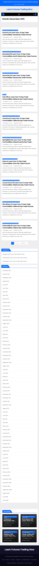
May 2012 (5, 376)
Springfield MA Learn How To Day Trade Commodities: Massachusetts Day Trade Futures (16, 142)
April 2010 (5, 465)
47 (23, 243)
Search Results (20, 563)
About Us (8, 559)
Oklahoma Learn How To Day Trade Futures (11, 180)
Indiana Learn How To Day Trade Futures (10, 223)
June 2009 (5, 500)
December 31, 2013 (7, 37)
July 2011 (5, 412)
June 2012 (5, 373)
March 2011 (6, 426)
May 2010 (5, 461)
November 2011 (7, 397)
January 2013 (6, 348)
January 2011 (6, 433)
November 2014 (7, 270)
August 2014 (6, 281)
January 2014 (6, 306)
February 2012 (6, 387)
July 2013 (5, 327)
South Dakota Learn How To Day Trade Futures (12, 51)
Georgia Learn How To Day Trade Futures (13, 254)
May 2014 (5, 291)
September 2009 (7, 489)
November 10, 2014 (9, 523)
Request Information (11, 563)
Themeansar (30, 556)
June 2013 (5, 330)
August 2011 (6, 408)
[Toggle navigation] (19, 14)
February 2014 (6, 302)
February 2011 (6, 429)
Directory (13, 559)
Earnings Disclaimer (26, 559)
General (4, 94)
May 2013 (5, 334)
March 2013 (6, 341)
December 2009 (7, 479)
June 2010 (5, 458)
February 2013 (6, 344)
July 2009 (5, 496)
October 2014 (6, 274)
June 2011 (5, 415)
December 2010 (7, 436)
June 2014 (5, 288)
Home (3, 559)
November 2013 (7, 313)
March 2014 (6, 298)
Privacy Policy (34, 559)
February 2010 (6, 472)
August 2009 (6, 493)
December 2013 (7, 309)
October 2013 (6, 316)
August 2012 (6, 366)
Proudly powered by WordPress (12, 556)
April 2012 (5, 380)
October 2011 (6, 401)
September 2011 (7, 404)
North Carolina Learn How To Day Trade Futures (28, 532)
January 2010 (6, 475)
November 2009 (7, 482)
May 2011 (5, 419)
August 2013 (6, 323)
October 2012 (6, 359)
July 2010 (5, 454)
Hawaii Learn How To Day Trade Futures (10, 30)
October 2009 (6, 486)
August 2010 (6, 450)
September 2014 (7, 277)
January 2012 (6, 390)
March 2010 (6, 468)
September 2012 (7, 362)
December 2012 (7, 351)
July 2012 (5, 369)
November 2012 (7, 355)
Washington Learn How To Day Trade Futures (15, 261)
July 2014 (5, 284)
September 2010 (7, 447)
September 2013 (7, 320)
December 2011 (7, 394)
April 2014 (5, 295)
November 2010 (7, 440)
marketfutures (17, 37)
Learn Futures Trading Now (19, 9)
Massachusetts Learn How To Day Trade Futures (12, 137)
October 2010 (6, 443)
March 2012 (6, 383)
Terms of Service (28, 563)
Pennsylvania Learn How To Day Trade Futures (15, 257)
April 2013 (5, 337)
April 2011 (5, 422)
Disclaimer (18, 559)
